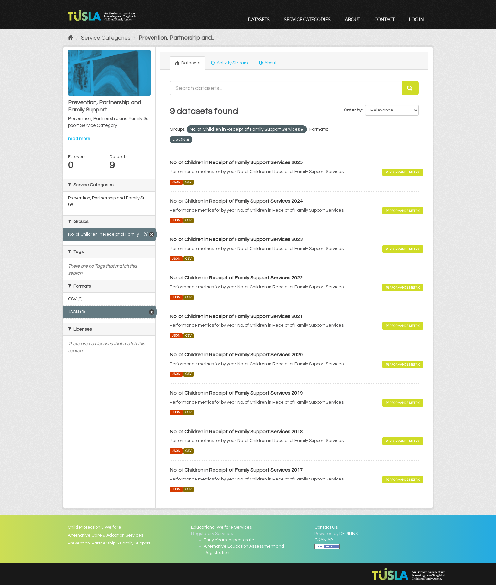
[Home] (70, 38)
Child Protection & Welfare (94, 527)
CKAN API (324, 540)
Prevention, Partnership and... (176, 38)
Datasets (258, 19)
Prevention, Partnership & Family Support (109, 543)
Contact (384, 19)
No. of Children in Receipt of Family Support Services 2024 (236, 201)
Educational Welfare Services (221, 527)
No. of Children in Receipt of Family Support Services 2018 (236, 431)
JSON (176, 182)
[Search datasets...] (286, 88)
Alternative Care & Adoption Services (105, 535)
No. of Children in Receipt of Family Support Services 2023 (236, 239)
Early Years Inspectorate (229, 540)
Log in (416, 19)
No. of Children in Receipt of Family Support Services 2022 (236, 277)
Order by (353, 110)
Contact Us (326, 527)
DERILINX (348, 533)
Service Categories (307, 19)
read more (79, 139)
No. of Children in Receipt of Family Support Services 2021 (236, 316)
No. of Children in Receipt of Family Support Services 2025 (236, 162)
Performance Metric (403, 172)
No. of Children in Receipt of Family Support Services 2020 (236, 354)
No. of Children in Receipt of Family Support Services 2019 (236, 393)
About (352, 19)
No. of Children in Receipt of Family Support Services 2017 (236, 470)
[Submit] (410, 88)
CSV (188, 182)
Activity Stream (229, 62)
